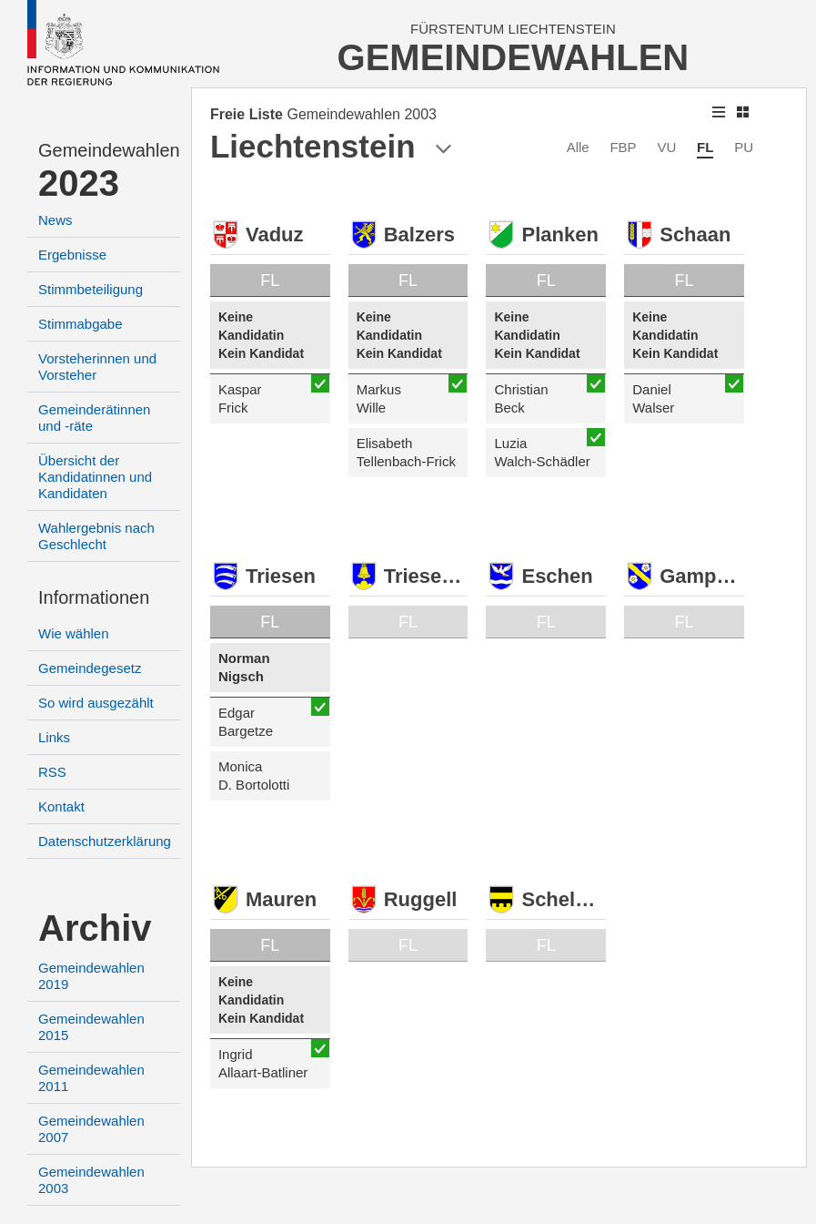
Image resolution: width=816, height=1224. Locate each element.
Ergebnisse (72, 254)
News (55, 220)
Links (54, 737)
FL (705, 147)
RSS (52, 772)
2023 (78, 183)
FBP (622, 147)
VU (666, 147)
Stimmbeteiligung (90, 289)
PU (743, 147)
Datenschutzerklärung (104, 841)
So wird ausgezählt (96, 702)
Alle (578, 147)
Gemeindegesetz (89, 668)
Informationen (93, 597)
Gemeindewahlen (109, 150)
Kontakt (61, 806)
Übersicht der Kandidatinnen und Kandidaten (95, 477)
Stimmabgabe (80, 324)
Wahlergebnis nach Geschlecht (96, 536)
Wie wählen (73, 633)
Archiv (95, 928)
